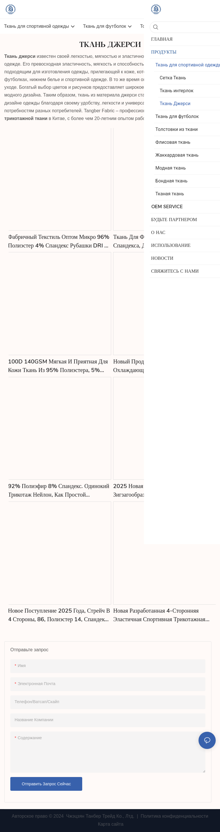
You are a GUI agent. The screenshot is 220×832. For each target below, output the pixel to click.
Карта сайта (110, 824)
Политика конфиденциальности (173, 816)
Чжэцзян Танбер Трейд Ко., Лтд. (100, 816)
